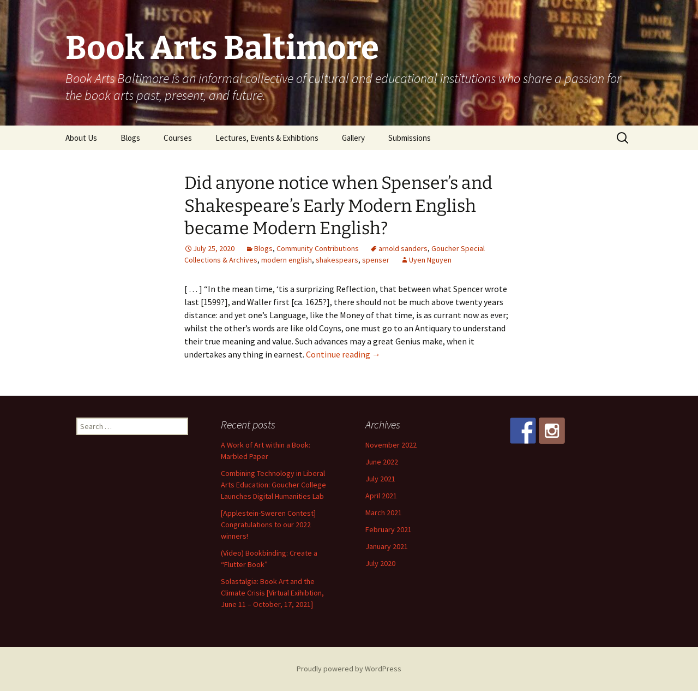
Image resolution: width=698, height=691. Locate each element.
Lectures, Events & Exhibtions (266, 138)
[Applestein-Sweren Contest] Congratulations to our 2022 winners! (268, 524)
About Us (81, 138)
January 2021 (386, 546)
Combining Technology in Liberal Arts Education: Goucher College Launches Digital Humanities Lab (273, 484)
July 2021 (380, 479)
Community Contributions (317, 248)
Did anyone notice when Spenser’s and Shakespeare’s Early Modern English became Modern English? (338, 205)
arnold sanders (403, 248)
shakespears (337, 260)
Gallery (353, 138)
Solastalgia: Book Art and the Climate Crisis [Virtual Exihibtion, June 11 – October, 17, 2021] (272, 592)
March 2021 (383, 512)
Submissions (409, 138)
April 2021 (381, 496)
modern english (286, 260)
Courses (178, 138)
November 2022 (391, 445)
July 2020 (380, 563)
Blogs (130, 138)
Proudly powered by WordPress (349, 669)
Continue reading (343, 354)
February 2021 (388, 529)
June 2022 (381, 462)
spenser (375, 260)
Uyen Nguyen (430, 260)
